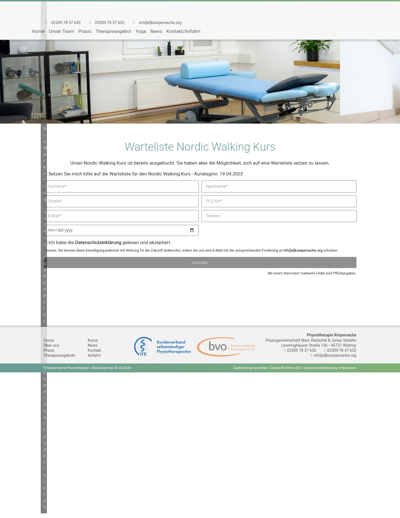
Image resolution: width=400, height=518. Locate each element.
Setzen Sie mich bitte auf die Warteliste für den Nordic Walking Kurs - (146, 174)
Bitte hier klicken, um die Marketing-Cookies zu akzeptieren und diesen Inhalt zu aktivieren (45, 256)
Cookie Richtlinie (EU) (286, 368)
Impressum (347, 368)
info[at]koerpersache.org (303, 250)
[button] (4, 81)
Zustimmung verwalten (250, 368)
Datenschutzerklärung (98, 242)
